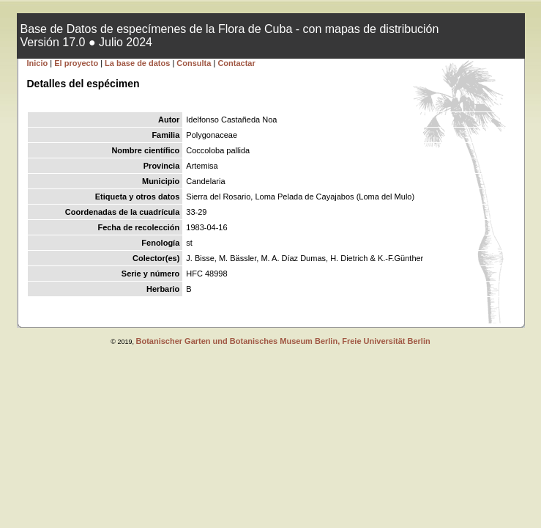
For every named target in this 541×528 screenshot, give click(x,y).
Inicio (37, 63)
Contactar (236, 63)
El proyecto (76, 63)
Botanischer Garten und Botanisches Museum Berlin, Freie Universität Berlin (282, 341)
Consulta (193, 63)
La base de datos (138, 63)
